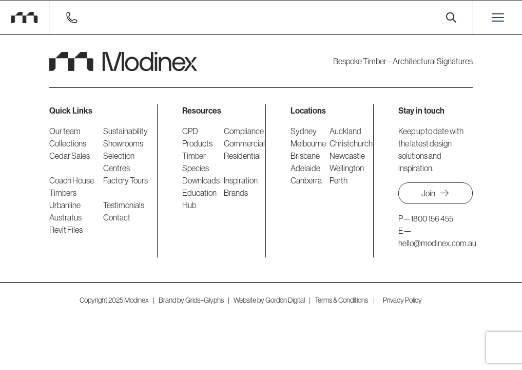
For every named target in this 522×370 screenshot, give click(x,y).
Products (197, 143)
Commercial (244, 143)
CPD (190, 131)
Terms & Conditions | (345, 300)
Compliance (244, 131)
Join (435, 193)
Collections (67, 143)
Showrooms (123, 143)
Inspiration (241, 180)
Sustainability (125, 131)
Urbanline (65, 205)
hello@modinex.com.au (437, 243)
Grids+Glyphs (204, 300)
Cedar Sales (69, 156)
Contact (116, 217)
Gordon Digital (285, 300)
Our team (65, 131)
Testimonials (123, 205)
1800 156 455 (432, 218)
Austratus (65, 217)
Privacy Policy (402, 300)
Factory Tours (125, 180)
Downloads (201, 180)
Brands (236, 193)
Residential (242, 156)
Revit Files (66, 230)
